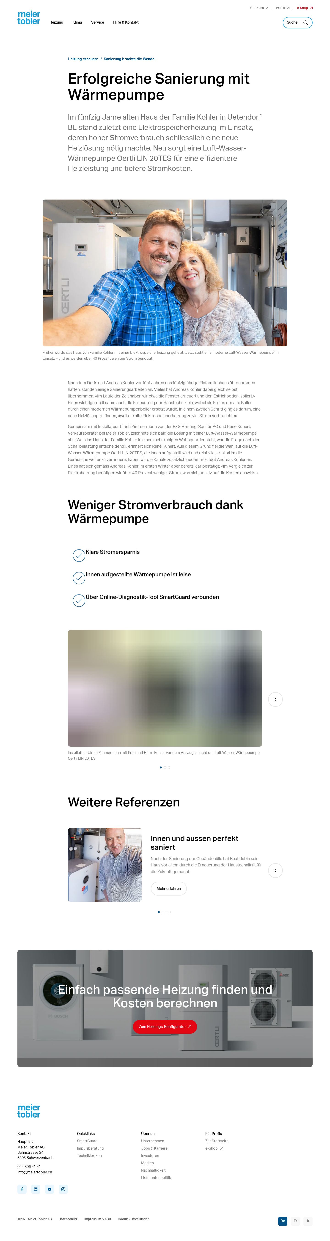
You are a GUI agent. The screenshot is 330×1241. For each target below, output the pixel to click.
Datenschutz (68, 1219)
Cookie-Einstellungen (133, 1219)
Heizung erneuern (83, 59)
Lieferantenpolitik (156, 1178)
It (308, 1221)
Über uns (259, 8)
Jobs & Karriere (154, 1148)
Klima (77, 22)
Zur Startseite (216, 1141)
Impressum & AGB (97, 1219)
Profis (282, 8)
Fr (295, 1221)
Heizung (56, 22)
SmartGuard (87, 1141)
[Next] (275, 699)
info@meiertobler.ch (34, 1172)
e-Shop (305, 8)
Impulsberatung (90, 1148)
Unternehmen (152, 1141)
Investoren (150, 1156)
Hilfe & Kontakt (126, 22)
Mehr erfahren (170, 888)
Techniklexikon (89, 1156)
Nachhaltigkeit (153, 1170)
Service (97, 22)
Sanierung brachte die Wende (129, 59)
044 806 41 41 (29, 1167)
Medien (147, 1163)
